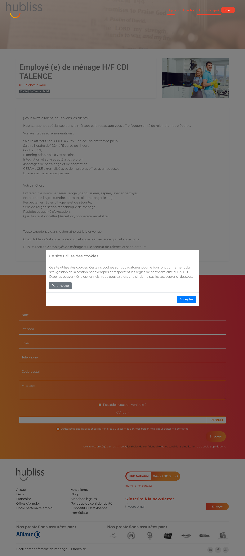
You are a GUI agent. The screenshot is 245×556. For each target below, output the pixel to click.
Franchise (189, 10)
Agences (174, 10)
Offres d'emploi (209, 10)
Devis (228, 10)
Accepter (186, 299)
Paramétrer (60, 285)
